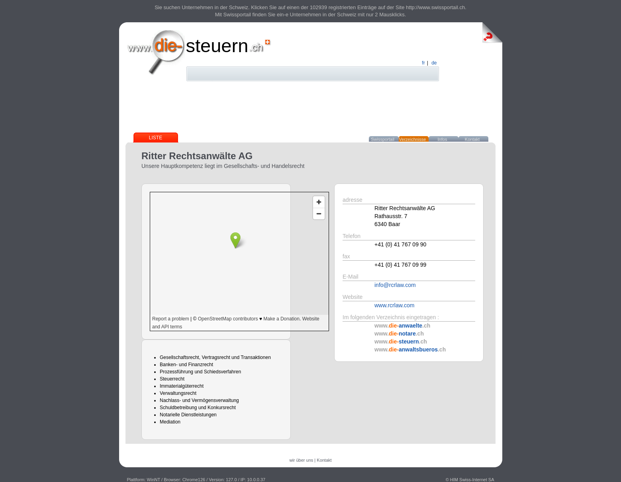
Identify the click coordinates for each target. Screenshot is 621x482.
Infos (442, 139)
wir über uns (301, 460)
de (434, 63)
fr (423, 63)
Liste (155, 138)
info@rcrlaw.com (395, 285)
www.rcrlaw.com (394, 305)
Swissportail (382, 139)
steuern (217, 45)
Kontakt (472, 139)
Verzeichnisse (412, 139)
